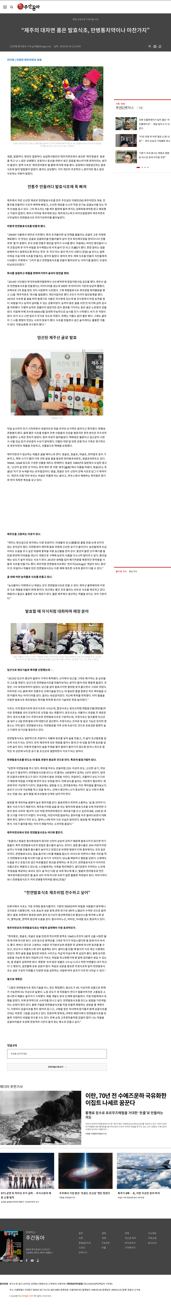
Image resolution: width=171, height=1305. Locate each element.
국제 (104, 1238)
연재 (127, 1233)
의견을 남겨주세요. (19, 1053)
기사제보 (152, 1233)
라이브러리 (130, 1243)
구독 (140, 108)
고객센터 (52, 1284)
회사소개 (13, 1284)
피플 (104, 1247)
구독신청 (152, 1238)
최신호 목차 (130, 1238)
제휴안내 (43, 1284)
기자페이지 (130, 1247)
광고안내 (152, 1243)
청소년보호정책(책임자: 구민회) (98, 1284)
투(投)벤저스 (125, 108)
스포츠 (82, 1247)
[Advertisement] (44, 506)
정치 (81, 1233)
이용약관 (62, 1284)
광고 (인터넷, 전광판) (28, 1284)
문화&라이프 (85, 1243)
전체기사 (83, 1252)
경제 (104, 1233)
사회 (81, 1238)
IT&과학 (106, 1243)
